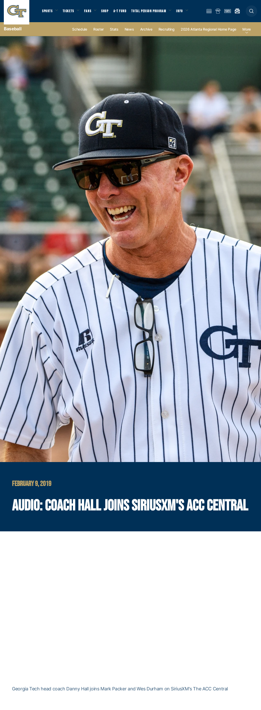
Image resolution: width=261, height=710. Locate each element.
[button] (251, 13)
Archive (146, 33)
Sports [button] (48, 12)
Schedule (79, 33)
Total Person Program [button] (154, 12)
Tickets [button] (70, 12)
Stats (114, 33)
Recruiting (167, 33)
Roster (98, 33)
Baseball (12, 33)
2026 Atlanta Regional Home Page (208, 33)
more (246, 33)
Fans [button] (91, 12)
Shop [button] (109, 12)
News (129, 33)
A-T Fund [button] (125, 12)
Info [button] (186, 12)
